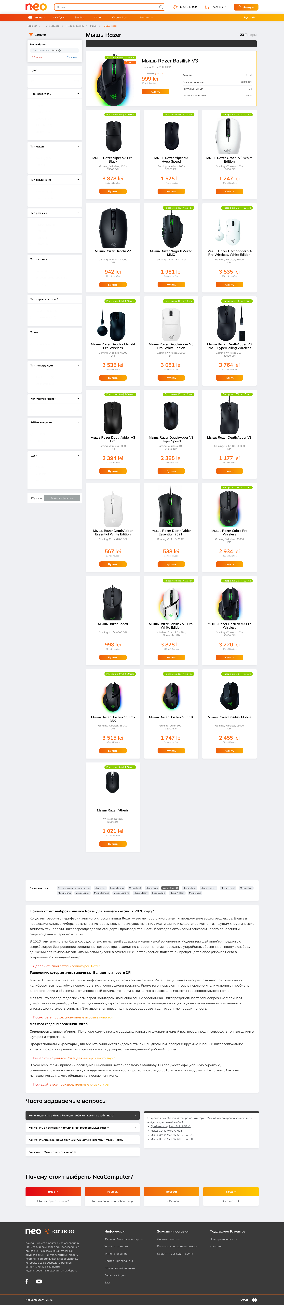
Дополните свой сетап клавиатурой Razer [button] (66, 966)
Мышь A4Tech (177, 893)
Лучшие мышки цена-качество (74, 888)
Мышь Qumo (64, 893)
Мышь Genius (82, 893)
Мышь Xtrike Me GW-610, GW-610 (172, 1134)
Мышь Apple (158, 893)
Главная (32, 25)
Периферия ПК (75, 25)
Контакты (146, 17)
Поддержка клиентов (223, 1239)
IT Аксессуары (52, 25)
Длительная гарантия (119, 1260)
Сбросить (37, 57)
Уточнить (72, 57)
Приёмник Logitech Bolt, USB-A (171, 1126)
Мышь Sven (152, 888)
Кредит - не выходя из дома (175, 1253)
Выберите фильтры (62, 498)
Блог (107, 1282)
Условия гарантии (116, 1246)
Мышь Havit (246, 888)
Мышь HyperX (228, 888)
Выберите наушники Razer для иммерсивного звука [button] (74, 1058)
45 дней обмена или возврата (124, 1239)
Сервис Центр (121, 17)
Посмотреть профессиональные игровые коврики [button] (73, 1017)
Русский (249, 17)
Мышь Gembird (121, 893)
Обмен (98, 17)
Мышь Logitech (208, 888)
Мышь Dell (100, 888)
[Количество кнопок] (37, 409)
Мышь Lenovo (117, 888)
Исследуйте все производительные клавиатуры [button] (71, 1084)
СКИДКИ (59, 17)
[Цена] (37, 81)
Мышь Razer (168, 888)
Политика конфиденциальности (178, 1246)
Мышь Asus (195, 893)
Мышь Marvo (189, 888)
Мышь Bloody (141, 893)
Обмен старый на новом (120, 1268)
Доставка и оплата (169, 1239)
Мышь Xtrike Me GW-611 (166, 1130)
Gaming (79, 17)
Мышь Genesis (101, 893)
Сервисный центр (116, 1275)
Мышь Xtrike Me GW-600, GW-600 (172, 1139)
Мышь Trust (135, 888)
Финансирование (116, 1253)
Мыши (93, 25)
